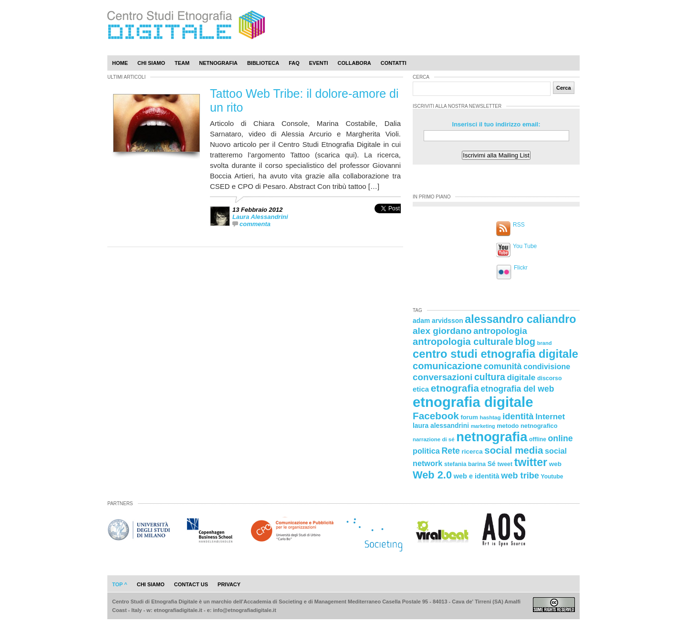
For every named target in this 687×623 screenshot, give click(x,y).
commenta (255, 224)
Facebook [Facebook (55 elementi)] (436, 415)
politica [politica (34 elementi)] (426, 450)
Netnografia (218, 63)
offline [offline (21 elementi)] (537, 439)
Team (182, 63)
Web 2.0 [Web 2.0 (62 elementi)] (432, 475)
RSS (519, 224)
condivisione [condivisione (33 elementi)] (546, 366)
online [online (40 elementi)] (560, 438)
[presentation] (388, 219)
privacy (229, 584)
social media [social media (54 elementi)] (513, 450)
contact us (191, 584)
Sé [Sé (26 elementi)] (492, 463)
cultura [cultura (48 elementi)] (489, 377)
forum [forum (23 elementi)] (469, 417)
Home (120, 63)
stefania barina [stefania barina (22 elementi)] (465, 464)
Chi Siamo (151, 63)
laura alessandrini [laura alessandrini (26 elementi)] (441, 425)
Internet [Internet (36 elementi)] (550, 416)
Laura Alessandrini (260, 216)
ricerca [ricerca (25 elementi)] (472, 451)
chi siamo (151, 584)
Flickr (521, 267)
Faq (294, 63)
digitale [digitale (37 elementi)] (521, 377)
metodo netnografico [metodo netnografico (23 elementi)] (527, 425)
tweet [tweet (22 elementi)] (504, 464)
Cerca (563, 88)
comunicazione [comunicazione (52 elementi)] (447, 366)
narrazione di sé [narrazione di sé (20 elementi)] (434, 439)
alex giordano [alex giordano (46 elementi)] (442, 331)
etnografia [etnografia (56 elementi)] (455, 388)
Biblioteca (263, 63)
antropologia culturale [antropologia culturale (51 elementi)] (463, 341)
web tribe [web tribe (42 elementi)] (520, 475)
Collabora (354, 63)
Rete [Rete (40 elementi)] (450, 451)
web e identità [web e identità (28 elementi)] (477, 476)
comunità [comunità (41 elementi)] (503, 366)
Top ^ (119, 584)
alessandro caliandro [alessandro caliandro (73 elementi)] (520, 319)
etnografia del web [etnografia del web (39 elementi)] (517, 389)
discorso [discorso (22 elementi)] (549, 378)
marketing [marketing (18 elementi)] (483, 426)
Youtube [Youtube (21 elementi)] (552, 476)
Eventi (318, 63)
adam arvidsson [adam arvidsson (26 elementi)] (438, 320)
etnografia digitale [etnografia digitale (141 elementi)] (473, 402)
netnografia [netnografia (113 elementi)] (491, 436)
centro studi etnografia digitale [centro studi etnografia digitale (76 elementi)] (495, 353)
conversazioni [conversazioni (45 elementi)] (442, 377)
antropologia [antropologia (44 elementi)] (500, 331)
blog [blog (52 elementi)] (525, 341)
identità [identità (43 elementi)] (517, 416)
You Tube (525, 246)
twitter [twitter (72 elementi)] (530, 462)
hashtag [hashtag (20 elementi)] (489, 417)
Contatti (393, 63)
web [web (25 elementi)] (555, 463)
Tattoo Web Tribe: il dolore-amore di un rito (304, 100)
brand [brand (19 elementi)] (544, 343)
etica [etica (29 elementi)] (421, 389)
